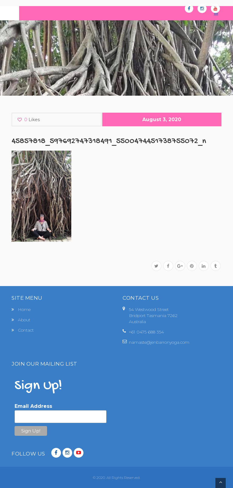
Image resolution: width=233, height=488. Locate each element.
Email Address (33, 406)
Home (24, 309)
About (24, 319)
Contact (26, 330)
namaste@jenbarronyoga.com (159, 342)
